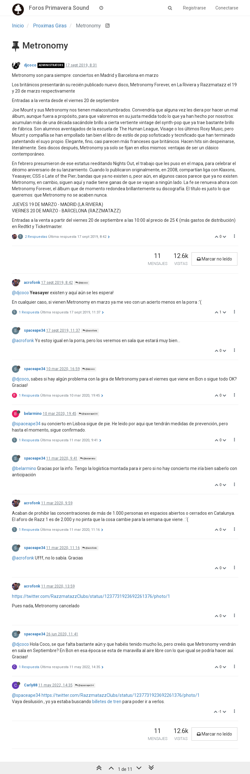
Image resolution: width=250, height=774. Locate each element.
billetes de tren (106, 701)
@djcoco (81, 282)
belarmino (33, 413)
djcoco (30, 65)
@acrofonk (90, 330)
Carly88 (30, 685)
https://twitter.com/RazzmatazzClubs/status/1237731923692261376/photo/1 (91, 596)
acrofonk (32, 282)
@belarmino (87, 458)
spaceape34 (34, 330)
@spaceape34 (88, 413)
